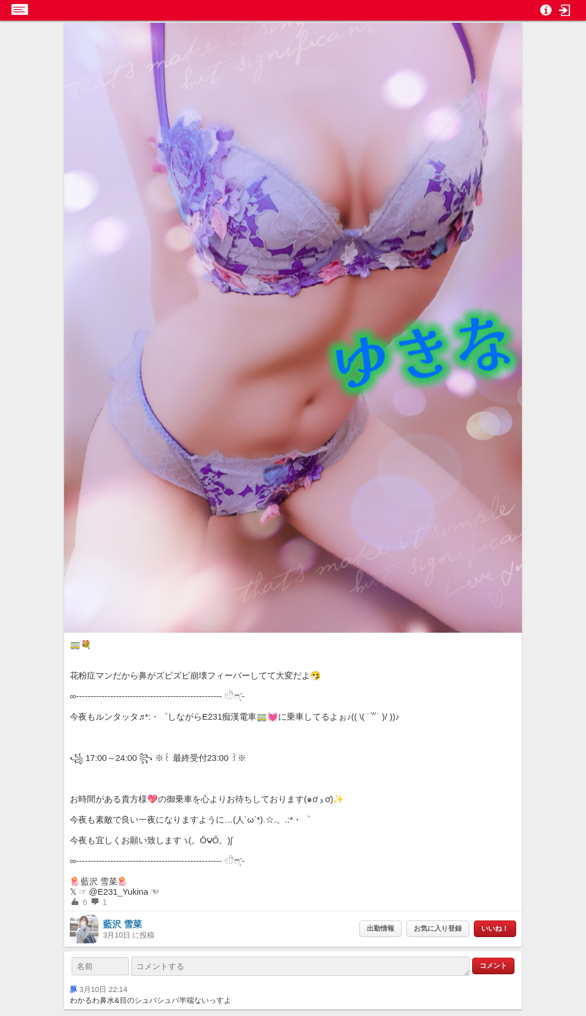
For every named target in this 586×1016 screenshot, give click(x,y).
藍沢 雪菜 (122, 924)
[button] (565, 10)
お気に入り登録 (438, 928)
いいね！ (495, 928)
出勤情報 (380, 928)
